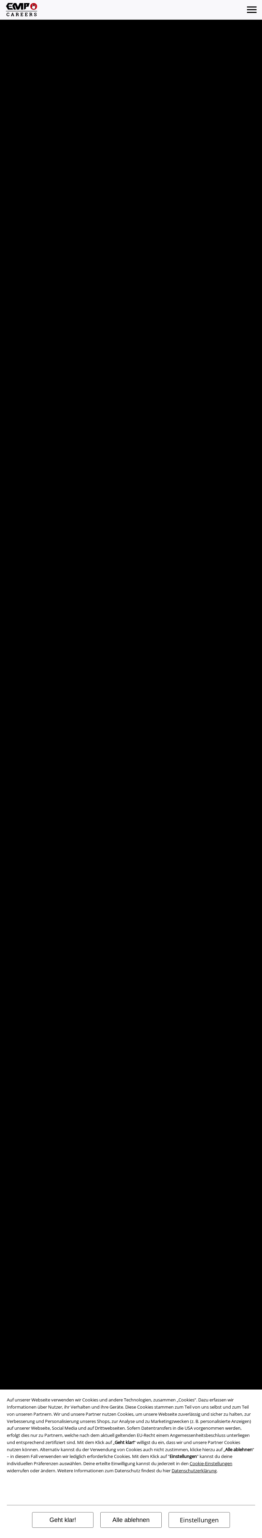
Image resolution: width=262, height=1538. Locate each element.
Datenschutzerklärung (194, 1471)
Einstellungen (199, 1520)
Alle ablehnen (130, 1520)
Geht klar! (62, 1520)
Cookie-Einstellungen (211, 1463)
